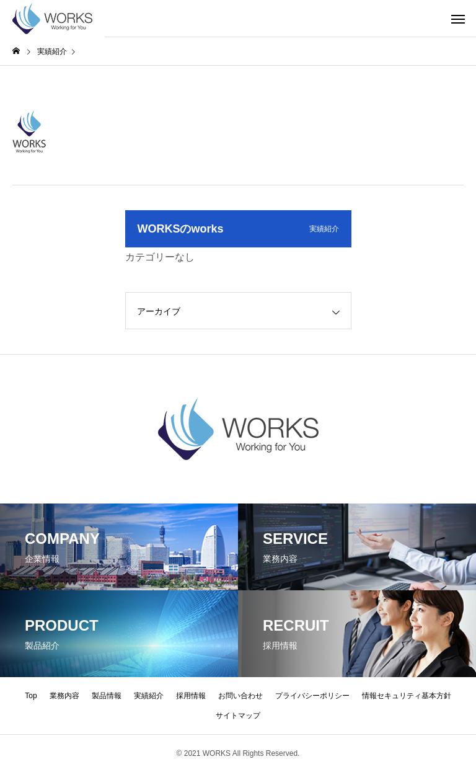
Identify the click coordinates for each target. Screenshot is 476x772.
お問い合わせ (240, 695)
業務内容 (64, 695)
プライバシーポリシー (312, 695)
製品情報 (106, 695)
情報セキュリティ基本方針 (406, 695)
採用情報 (191, 695)
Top (31, 695)
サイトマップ (238, 715)
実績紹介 (149, 695)
